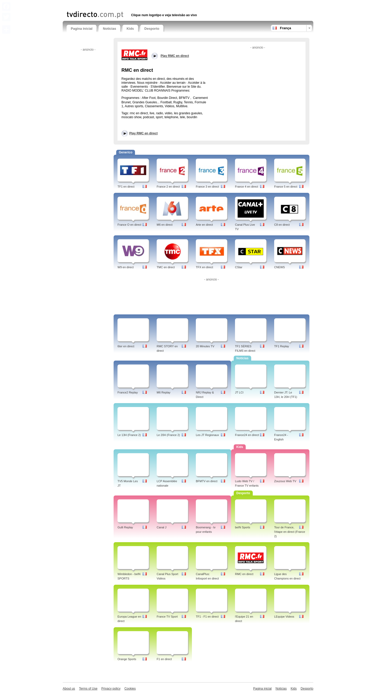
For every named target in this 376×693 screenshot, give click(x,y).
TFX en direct (204, 267)
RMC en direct (244, 574)
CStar (238, 267)
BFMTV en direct (207, 481)
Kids (130, 29)
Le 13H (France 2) (129, 435)
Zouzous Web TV (285, 481)
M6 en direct (165, 224)
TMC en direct (166, 267)
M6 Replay (164, 392)
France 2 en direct (168, 186)
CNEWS (279, 267)
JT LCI (239, 392)
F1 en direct (164, 659)
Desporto (151, 29)
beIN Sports (242, 527)
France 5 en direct (285, 186)
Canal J (161, 527)
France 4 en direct (246, 186)
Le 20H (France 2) (168, 435)
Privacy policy (110, 688)
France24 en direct (247, 435)
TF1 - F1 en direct (207, 616)
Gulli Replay (125, 527)
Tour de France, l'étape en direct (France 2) (289, 532)
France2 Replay (128, 392)
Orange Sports (127, 659)
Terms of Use (88, 688)
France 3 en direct (207, 186)
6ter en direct (126, 346)
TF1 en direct (126, 186)
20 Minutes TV (205, 346)
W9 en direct (126, 267)
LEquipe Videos (284, 616)
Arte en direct (204, 224)
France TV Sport (167, 616)
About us (69, 688)
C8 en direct (282, 224)
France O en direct (129, 224)
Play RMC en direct (143, 133)
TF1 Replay (281, 346)
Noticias (109, 29)
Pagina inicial (81, 29)
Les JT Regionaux (207, 435)
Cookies (130, 688)
